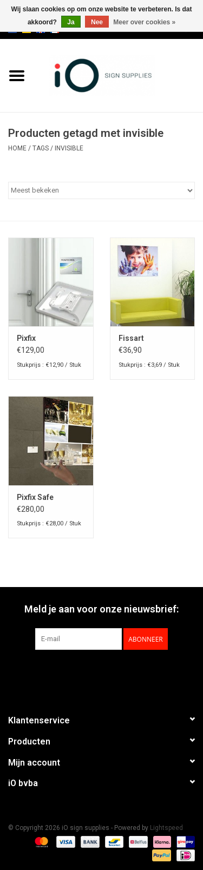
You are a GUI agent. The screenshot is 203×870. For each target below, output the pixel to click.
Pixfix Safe (35, 497)
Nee (97, 22)
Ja (70, 22)
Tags (40, 148)
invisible (69, 148)
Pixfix (26, 338)
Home (17, 148)
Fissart (131, 338)
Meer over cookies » (144, 22)
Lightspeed (166, 828)
